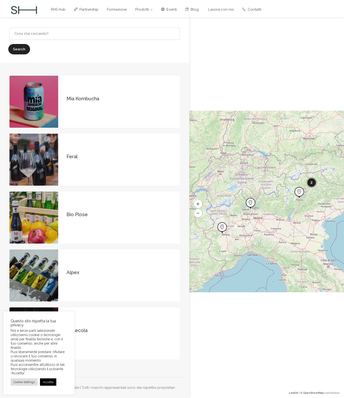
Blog (192, 9)
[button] (198, 204)
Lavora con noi (220, 9)
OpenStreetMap (313, 392)
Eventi (169, 9)
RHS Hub (58, 9)
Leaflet (293, 392)
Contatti (251, 9)
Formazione (117, 9)
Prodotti (142, 9)
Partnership (86, 9)
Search (19, 49)
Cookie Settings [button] (24, 382)
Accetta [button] (48, 382)
